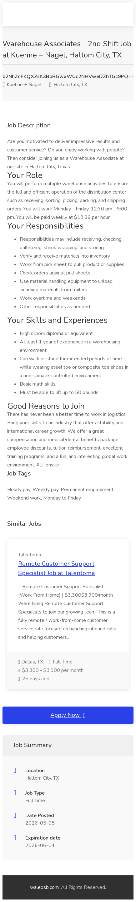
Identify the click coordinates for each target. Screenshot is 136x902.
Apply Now (67, 715)
